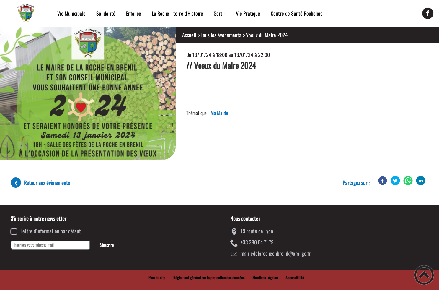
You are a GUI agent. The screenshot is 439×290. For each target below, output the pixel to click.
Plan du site (156, 278)
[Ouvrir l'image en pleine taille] (88, 94)
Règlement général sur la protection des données (208, 278)
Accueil (189, 35)
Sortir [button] (219, 13)
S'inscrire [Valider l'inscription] (106, 245)
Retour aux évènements (47, 183)
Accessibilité (294, 278)
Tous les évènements (221, 35)
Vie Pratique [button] (248, 13)
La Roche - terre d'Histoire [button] (177, 13)
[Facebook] (383, 180)
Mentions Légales (265, 278)
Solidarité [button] (105, 13)
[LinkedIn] (421, 180)
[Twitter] (395, 180)
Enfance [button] (133, 13)
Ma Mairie (219, 112)
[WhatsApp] (408, 180)
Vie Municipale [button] (71, 13)
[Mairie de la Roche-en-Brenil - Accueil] (26, 13)
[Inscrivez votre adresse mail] (50, 245)
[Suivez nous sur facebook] (428, 13)
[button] (424, 275)
